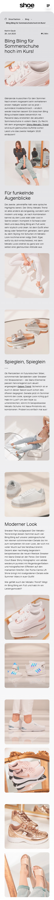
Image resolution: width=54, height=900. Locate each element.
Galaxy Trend (24, 386)
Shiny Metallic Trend (38, 124)
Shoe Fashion (14, 19)
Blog (27, 19)
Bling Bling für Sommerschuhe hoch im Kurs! (25, 23)
